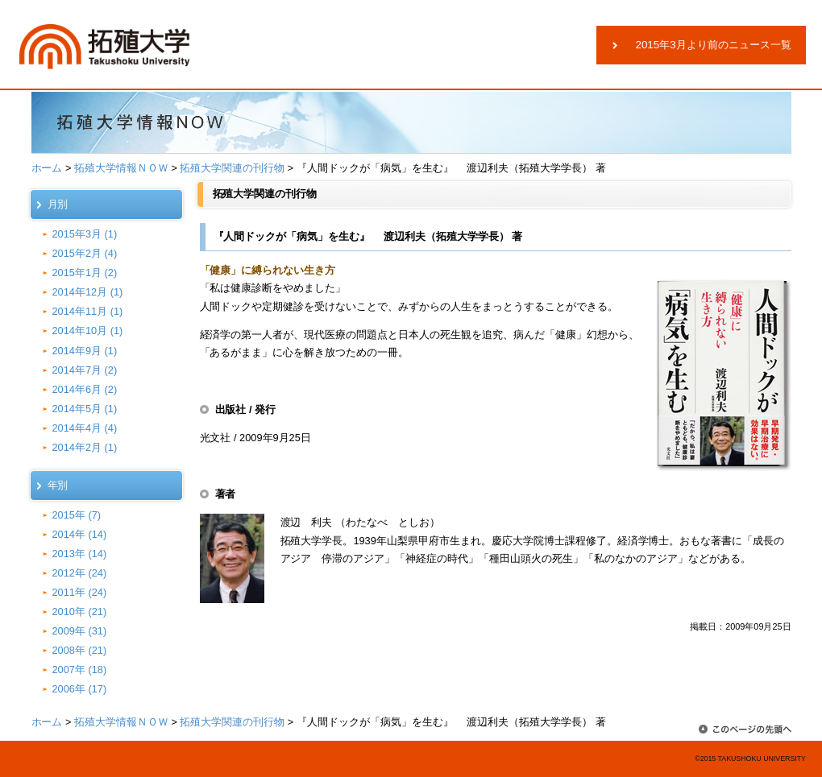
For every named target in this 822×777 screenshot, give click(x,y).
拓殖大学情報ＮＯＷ (121, 168)
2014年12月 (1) (87, 292)
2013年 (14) (79, 554)
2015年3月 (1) (85, 234)
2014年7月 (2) (85, 370)
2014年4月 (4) (85, 428)
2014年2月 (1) (85, 447)
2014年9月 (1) (85, 351)
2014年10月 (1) (87, 330)
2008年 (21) (79, 650)
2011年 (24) (79, 592)
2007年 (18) (79, 669)
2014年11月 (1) (87, 311)
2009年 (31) (79, 631)
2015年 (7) (77, 515)
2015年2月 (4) (85, 253)
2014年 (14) (79, 534)
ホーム (47, 168)
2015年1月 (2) (85, 273)
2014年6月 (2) (85, 389)
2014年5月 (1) (85, 409)
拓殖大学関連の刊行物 (232, 168)
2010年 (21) (79, 611)
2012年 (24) (79, 573)
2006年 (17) (79, 689)
